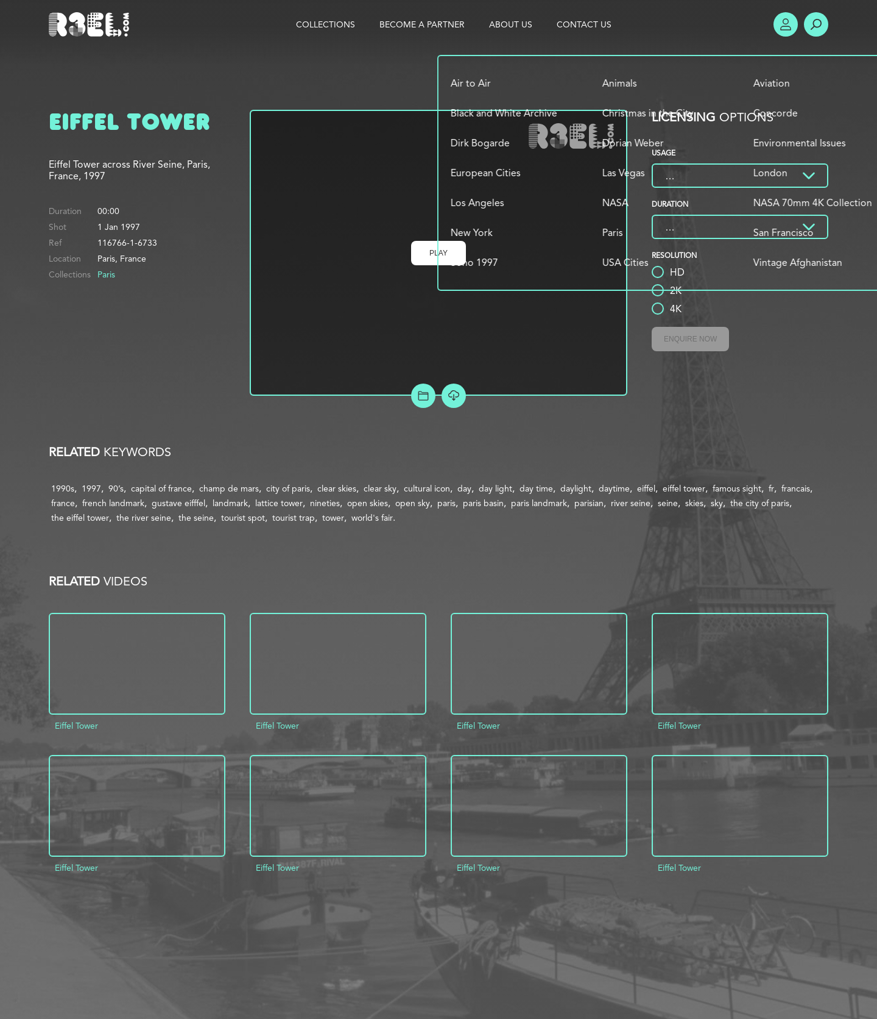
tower (333, 518)
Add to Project (423, 396)
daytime (614, 488)
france (63, 503)
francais (795, 488)
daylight (575, 488)
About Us (510, 24)
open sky (412, 503)
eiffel (646, 488)
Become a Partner (422, 24)
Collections (325, 24)
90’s (116, 488)
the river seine (143, 518)
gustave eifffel (178, 503)
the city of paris (759, 503)
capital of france (161, 488)
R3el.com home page (91, 24)
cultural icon (427, 488)
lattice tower (279, 503)
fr (771, 488)
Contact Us (584, 24)
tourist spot (243, 518)
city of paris (288, 488)
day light (495, 488)
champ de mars (229, 488)
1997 (91, 488)
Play (438, 253)
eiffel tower (684, 488)
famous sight (737, 488)
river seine (630, 503)
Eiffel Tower (76, 726)
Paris (106, 274)
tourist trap (293, 518)
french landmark (113, 503)
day (464, 488)
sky (717, 503)
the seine (196, 518)
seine (668, 503)
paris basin (483, 503)
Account (785, 24)
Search (816, 24)
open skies (367, 503)
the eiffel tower (80, 518)
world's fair (372, 518)
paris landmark (539, 503)
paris (446, 503)
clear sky (380, 488)
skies (694, 503)
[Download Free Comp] (454, 396)
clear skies (336, 488)
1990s (62, 488)
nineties (325, 503)
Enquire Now (690, 339)
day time (536, 488)
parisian (589, 503)
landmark (230, 503)
